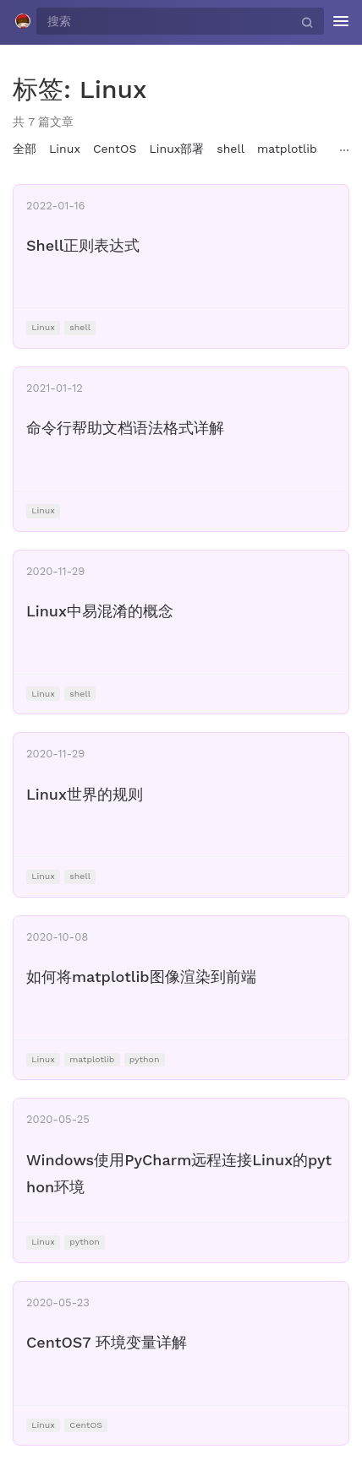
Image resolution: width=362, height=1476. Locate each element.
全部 (24, 148)
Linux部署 (176, 148)
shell (230, 148)
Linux (64, 148)
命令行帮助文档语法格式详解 (125, 428)
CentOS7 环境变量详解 (106, 1342)
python (144, 1059)
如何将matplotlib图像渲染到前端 (141, 976)
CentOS (115, 148)
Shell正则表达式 (83, 245)
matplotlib (287, 148)
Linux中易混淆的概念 (99, 611)
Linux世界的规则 (84, 794)
